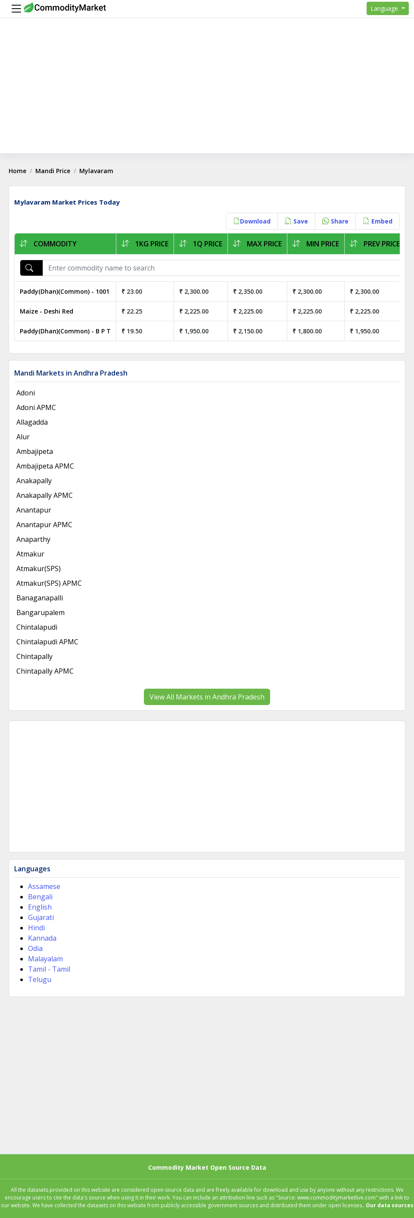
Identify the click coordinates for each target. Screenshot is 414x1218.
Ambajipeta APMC (45, 466)
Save (296, 221)
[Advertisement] (207, 93)
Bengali (40, 896)
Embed (377, 221)
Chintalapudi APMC (47, 641)
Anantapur (33, 510)
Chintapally (34, 656)
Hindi (36, 927)
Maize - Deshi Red (46, 311)
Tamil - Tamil (49, 969)
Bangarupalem (40, 612)
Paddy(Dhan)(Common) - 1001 (64, 291)
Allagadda (32, 422)
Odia (35, 948)
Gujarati (41, 917)
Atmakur (30, 554)
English (40, 907)
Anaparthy (33, 539)
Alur (23, 436)
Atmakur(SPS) (38, 568)
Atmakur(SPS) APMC (49, 583)
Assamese (44, 886)
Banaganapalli (39, 598)
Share (335, 221)
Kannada (42, 938)
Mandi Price (52, 171)
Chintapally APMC (45, 671)
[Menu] (14, 9)
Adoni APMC (36, 407)
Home (17, 171)
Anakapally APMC (44, 495)
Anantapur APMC (44, 524)
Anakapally (34, 480)
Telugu (39, 979)
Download (252, 221)
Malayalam (45, 958)
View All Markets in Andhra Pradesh (207, 697)
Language (385, 8)
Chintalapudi (36, 627)
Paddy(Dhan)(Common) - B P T (65, 331)
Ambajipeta (34, 451)
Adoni (25, 393)
